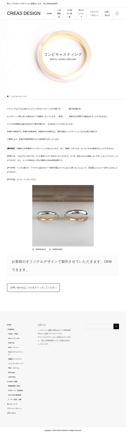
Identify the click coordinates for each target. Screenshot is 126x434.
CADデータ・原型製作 (15, 390)
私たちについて (81, 13)
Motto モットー (13, 347)
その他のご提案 (69, 13)
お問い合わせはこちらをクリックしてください (33, 287)
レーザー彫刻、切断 (14, 399)
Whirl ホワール (13, 368)
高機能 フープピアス (15, 359)
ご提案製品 (59, 13)
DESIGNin (11, 372)
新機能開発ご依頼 (14, 386)
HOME (49, 13)
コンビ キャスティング (15, 363)
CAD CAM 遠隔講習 (14, 395)
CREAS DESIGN (23, 13)
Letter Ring (11, 377)
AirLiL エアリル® (13, 338)
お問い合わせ (107, 13)
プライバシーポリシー (94, 13)
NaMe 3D (11, 343)
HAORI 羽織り (13, 334)
